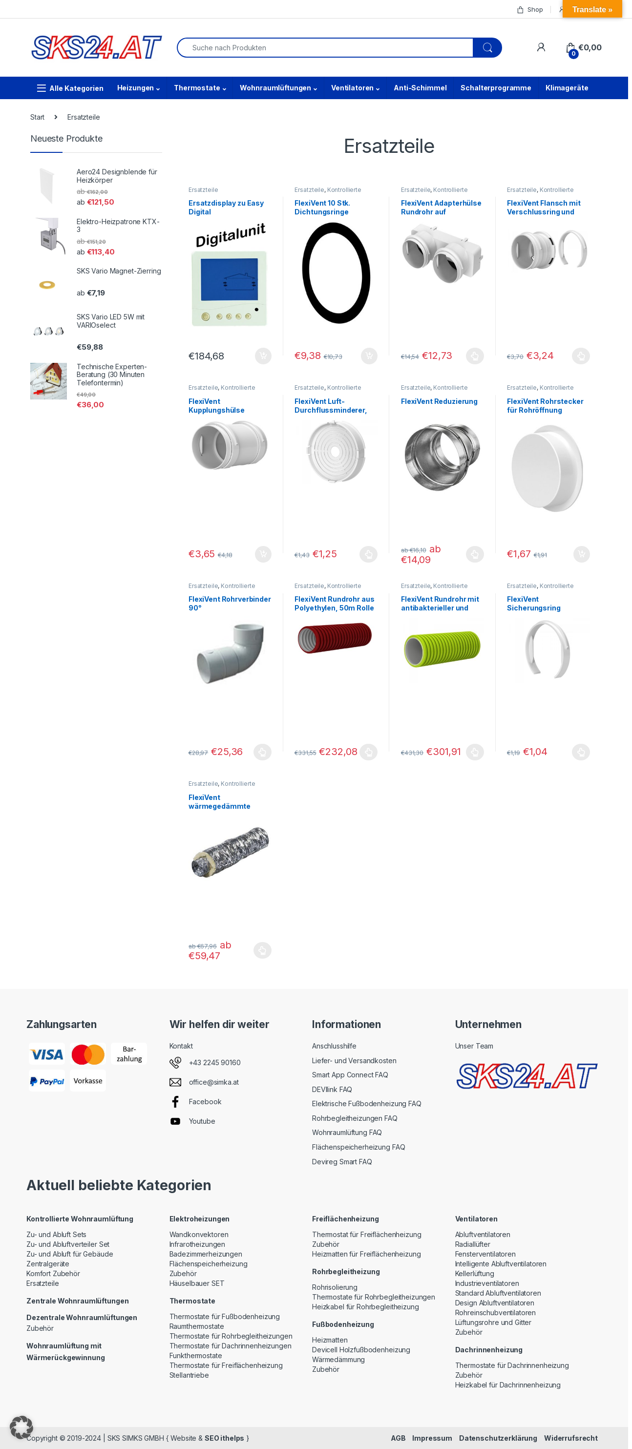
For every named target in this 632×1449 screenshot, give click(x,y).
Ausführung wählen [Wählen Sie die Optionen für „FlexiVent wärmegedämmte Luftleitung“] (262, 950)
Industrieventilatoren (487, 1283)
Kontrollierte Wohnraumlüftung (328, 193)
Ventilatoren (352, 88)
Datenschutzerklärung (498, 1438)
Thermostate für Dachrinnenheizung (512, 1365)
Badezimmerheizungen (205, 1254)
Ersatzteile (203, 189)
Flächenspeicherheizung (208, 1264)
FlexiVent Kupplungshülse (217, 405)
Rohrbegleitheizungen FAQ (355, 1118)
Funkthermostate (195, 1355)
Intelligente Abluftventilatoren (501, 1264)
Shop (529, 9)
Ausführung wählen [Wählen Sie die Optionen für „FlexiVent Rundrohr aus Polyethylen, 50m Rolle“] (368, 752)
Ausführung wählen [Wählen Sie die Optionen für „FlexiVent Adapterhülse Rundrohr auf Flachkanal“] (475, 356)
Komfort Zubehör (53, 1273)
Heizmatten (330, 1340)
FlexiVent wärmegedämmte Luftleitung (220, 806)
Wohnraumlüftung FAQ (347, 1132)
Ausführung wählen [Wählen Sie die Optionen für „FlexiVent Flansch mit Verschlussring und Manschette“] (581, 356)
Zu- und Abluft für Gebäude (69, 1254)
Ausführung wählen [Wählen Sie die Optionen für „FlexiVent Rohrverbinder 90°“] (262, 752)
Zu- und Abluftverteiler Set (67, 1244)
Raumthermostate (196, 1326)
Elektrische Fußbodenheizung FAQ (366, 1103)
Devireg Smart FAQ (342, 1161)
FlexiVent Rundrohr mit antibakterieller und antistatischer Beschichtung (440, 612)
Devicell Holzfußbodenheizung (361, 1349)
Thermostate (197, 88)
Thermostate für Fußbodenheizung (224, 1316)
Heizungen (135, 88)
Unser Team (474, 1046)
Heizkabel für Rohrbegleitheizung (365, 1306)
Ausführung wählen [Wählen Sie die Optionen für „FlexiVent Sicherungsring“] (581, 752)
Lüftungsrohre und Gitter (493, 1322)
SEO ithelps (224, 1438)
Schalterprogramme (496, 88)
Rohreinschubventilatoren (495, 1312)
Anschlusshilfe (334, 1046)
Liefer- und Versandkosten (354, 1060)
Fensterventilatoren (485, 1254)
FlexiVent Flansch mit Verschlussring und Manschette (543, 212)
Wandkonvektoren (199, 1234)
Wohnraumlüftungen (275, 88)
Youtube (202, 1121)
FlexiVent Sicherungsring (533, 603)
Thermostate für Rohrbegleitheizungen (231, 1336)
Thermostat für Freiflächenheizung (366, 1234)
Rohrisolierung (335, 1287)
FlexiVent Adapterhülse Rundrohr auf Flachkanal (441, 212)
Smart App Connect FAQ (350, 1075)
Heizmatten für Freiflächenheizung (366, 1254)
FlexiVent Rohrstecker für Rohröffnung (545, 405)
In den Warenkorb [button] (263, 356)
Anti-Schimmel (420, 88)
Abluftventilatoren (482, 1234)
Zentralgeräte (47, 1264)
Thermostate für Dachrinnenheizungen (230, 1346)
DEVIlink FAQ (332, 1089)
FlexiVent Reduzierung (439, 401)
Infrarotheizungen (197, 1244)
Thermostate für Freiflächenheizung (226, 1365)
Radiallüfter (472, 1244)
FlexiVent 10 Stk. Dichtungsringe (322, 207)
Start (37, 117)
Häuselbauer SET (197, 1283)
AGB (398, 1438)
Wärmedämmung (338, 1359)
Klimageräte (567, 88)
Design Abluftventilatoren (495, 1303)
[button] (21, 1427)
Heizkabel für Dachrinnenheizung (508, 1385)
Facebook (205, 1101)
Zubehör (40, 1328)
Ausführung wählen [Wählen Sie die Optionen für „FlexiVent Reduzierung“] (475, 554)
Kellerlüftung (474, 1273)
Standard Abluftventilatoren (498, 1293)
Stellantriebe (189, 1375)
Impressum (432, 1438)
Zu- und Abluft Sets (56, 1234)
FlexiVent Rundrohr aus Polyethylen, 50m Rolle (334, 603)
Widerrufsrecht (571, 1438)
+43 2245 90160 (215, 1062)
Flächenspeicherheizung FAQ (358, 1147)
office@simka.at (214, 1082)
